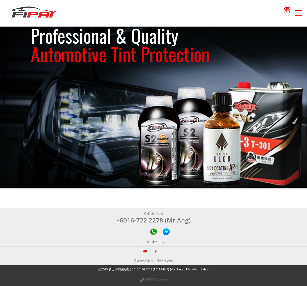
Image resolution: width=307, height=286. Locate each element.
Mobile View (165, 260)
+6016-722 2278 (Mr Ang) (153, 220)
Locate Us (153, 242)
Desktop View (143, 260)
